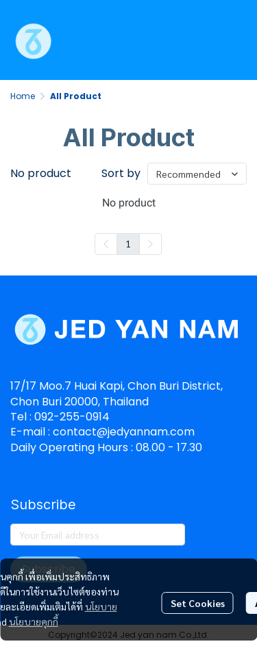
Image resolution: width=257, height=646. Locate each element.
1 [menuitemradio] (128, 243)
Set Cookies (198, 603)
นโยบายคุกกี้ (33, 621)
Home (22, 96)
